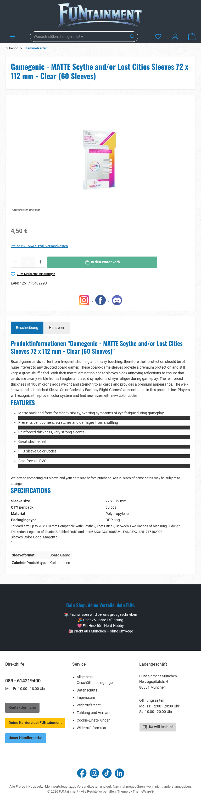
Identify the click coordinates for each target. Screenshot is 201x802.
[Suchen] (132, 36)
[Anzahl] (28, 262)
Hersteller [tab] (56, 328)
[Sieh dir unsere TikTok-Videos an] (107, 773)
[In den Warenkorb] (102, 262)
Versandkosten (88, 786)
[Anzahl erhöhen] (40, 262)
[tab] (27, 328)
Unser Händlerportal (25, 738)
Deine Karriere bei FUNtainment (35, 722)
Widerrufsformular (92, 728)
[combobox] (78, 36)
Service (79, 664)
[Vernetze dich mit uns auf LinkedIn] (119, 773)
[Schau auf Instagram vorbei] (94, 773)
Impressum (86, 697)
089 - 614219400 (23, 680)
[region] (100, 156)
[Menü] (12, 36)
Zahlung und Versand (94, 713)
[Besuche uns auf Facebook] (82, 773)
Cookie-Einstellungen (93, 720)
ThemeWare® (143, 791)
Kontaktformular (22, 707)
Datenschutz (87, 690)
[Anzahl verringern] (16, 262)
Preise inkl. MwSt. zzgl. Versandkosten (39, 246)
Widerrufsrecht (89, 705)
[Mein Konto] (175, 36)
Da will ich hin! (158, 726)
